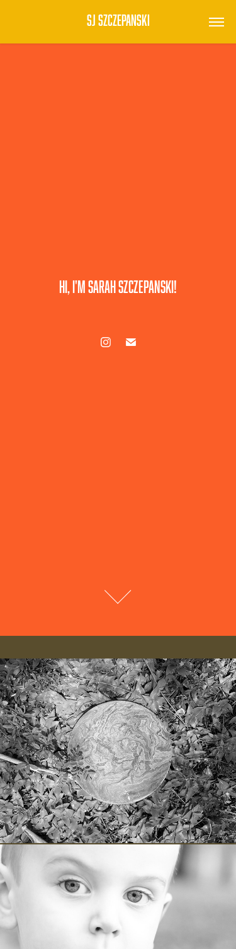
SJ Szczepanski (118, 19)
